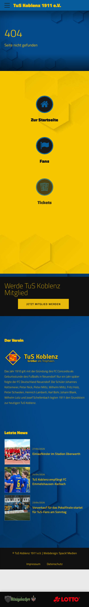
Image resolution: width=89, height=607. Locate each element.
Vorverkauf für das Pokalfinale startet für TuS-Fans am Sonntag (57, 509)
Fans (44, 161)
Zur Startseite (44, 119)
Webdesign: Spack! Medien (60, 553)
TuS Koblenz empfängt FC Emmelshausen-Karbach (49, 482)
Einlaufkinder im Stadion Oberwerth (56, 454)
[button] (8, 599)
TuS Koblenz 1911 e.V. (37, 5)
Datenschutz (55, 564)
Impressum (33, 564)
